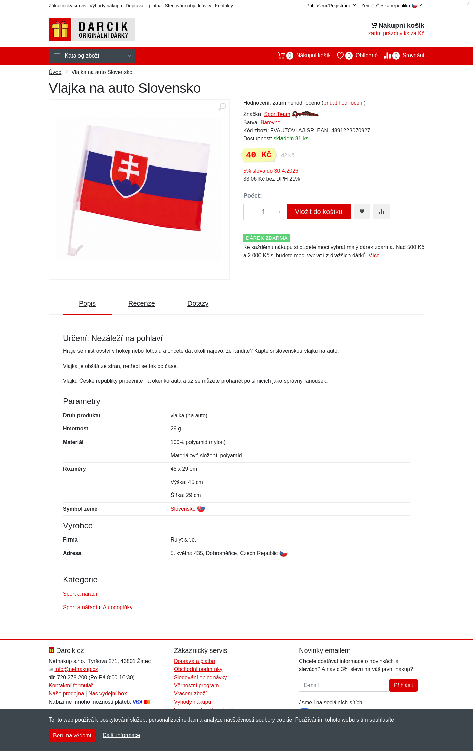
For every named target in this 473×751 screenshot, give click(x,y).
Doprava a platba (144, 5)
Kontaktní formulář (71, 685)
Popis (87, 303)
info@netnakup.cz (76, 669)
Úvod (55, 72)
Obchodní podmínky (198, 669)
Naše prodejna (66, 694)
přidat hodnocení (343, 103)
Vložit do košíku (318, 211)
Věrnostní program (196, 685)
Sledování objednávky (188, 5)
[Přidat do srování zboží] (381, 211)
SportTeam (277, 114)
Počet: (252, 195)
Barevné (271, 122)
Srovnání (401, 55)
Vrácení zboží (190, 694)
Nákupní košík (301, 55)
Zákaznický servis (67, 5)
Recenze (141, 303)
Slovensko (183, 509)
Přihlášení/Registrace (331, 5)
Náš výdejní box (107, 694)
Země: (391, 5)
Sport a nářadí (80, 594)
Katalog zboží (92, 55)
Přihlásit (403, 685)
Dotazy (197, 303)
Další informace (121, 735)
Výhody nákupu (105, 5)
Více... (376, 255)
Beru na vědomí (72, 735)
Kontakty (224, 5)
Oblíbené (354, 55)
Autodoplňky (117, 607)
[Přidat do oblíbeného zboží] (362, 211)
